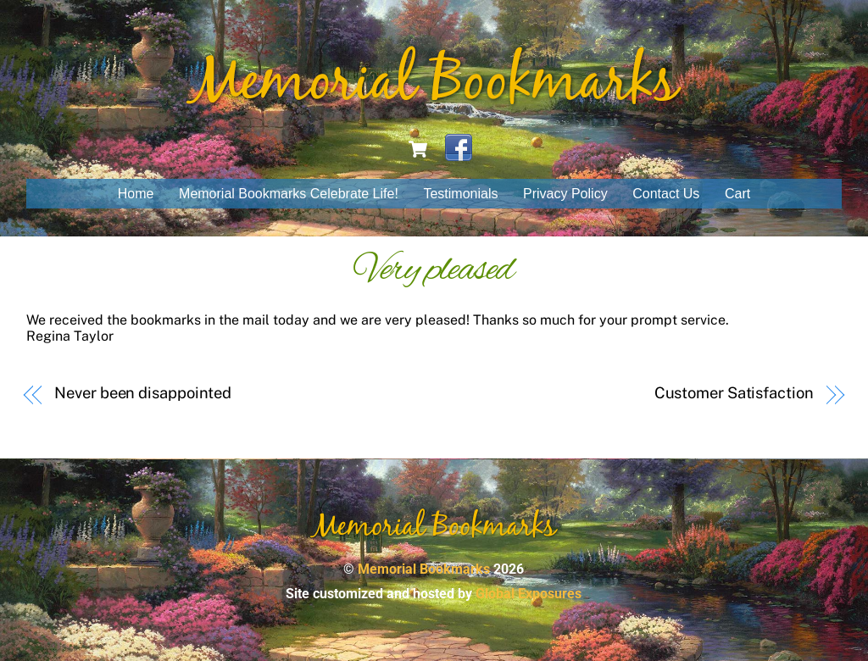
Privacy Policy (565, 193)
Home (136, 193)
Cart (737, 193)
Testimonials (460, 193)
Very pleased (434, 270)
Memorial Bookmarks (424, 569)
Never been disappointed (142, 393)
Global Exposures (528, 594)
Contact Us (665, 193)
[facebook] (458, 148)
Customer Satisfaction (734, 393)
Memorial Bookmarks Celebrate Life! (288, 193)
